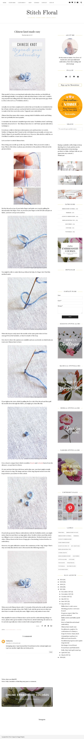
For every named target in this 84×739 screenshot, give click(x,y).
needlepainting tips (68, 220)
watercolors (71, 566)
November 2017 (66, 594)
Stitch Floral (42, 13)
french (32, 463)
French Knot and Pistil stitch (70, 647)
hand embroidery (10, 629)
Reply (51, 652)
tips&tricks (70, 562)
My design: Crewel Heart (69, 645)
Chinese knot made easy (68, 627)
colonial (40, 463)
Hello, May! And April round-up (71, 650)
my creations (75, 546)
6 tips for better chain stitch (70, 634)
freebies (68, 212)
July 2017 (64, 599)
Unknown (9, 641)
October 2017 (65, 596)
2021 (61, 579)
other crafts (62, 552)
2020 (61, 582)
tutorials (68, 231)
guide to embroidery (68, 216)
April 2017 (64, 652)
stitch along (62, 559)
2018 (61, 587)
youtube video (63, 569)
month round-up (63, 546)
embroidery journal (68, 208)
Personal (61, 532)
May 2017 (64, 604)
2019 (61, 584)
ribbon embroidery (64, 556)
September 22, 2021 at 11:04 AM (13, 643)
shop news (68, 224)
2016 (61, 657)
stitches (19, 629)
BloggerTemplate (21, 737)
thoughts (61, 562)
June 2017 (64, 601)
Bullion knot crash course (69, 606)
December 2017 (66, 591)
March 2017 (65, 655)
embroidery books (72, 532)
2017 (61, 589)
